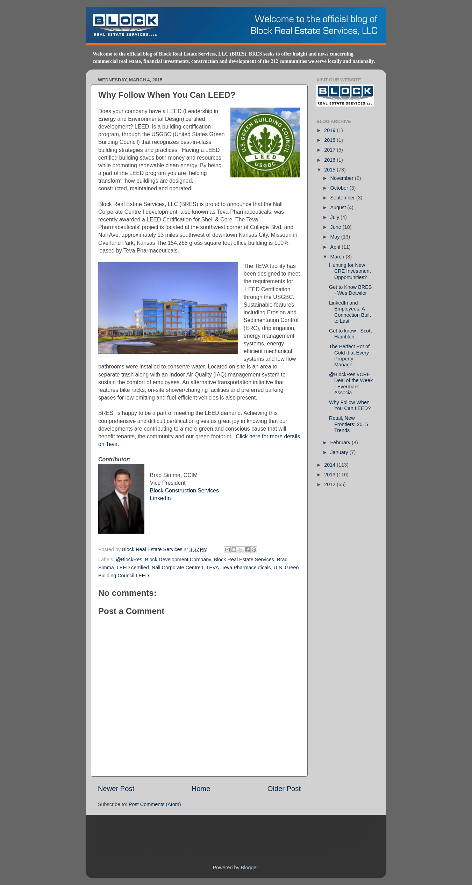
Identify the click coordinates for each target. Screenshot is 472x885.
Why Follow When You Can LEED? (350, 405)
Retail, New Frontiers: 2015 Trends (348, 424)
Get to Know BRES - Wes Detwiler (350, 290)
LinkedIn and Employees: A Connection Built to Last (350, 312)
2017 (330, 150)
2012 (330, 484)
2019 (330, 130)
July (335, 217)
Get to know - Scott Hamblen (350, 333)
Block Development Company (178, 559)
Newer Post (116, 788)
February (341, 442)
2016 (330, 160)
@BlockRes (129, 559)
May (335, 237)
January (340, 452)
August (339, 207)
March (338, 256)
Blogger (249, 867)
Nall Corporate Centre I (177, 567)
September (343, 197)
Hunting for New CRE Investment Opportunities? (350, 271)
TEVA (212, 567)
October (340, 188)
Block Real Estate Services (153, 549)
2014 (330, 465)
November (342, 178)
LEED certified (133, 567)
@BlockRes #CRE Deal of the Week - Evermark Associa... (351, 383)
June (336, 227)
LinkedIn (160, 498)
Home (201, 788)
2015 (330, 170)
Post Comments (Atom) (155, 804)
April (336, 247)
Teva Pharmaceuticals (246, 567)
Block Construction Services (184, 490)
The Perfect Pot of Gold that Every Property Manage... (349, 355)
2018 (330, 140)
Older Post (284, 788)
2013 (330, 474)
